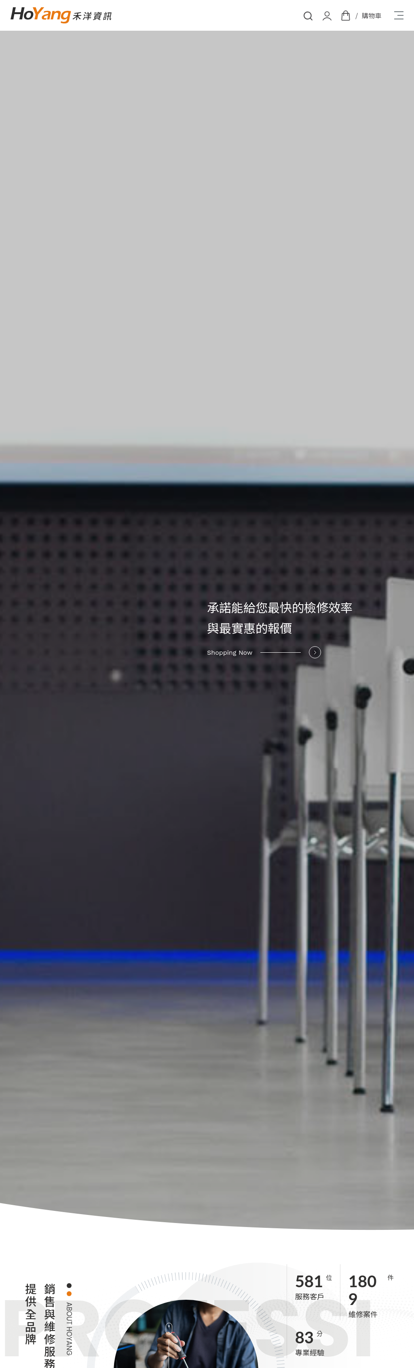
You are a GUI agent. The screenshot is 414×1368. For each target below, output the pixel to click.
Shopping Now (264, 652)
